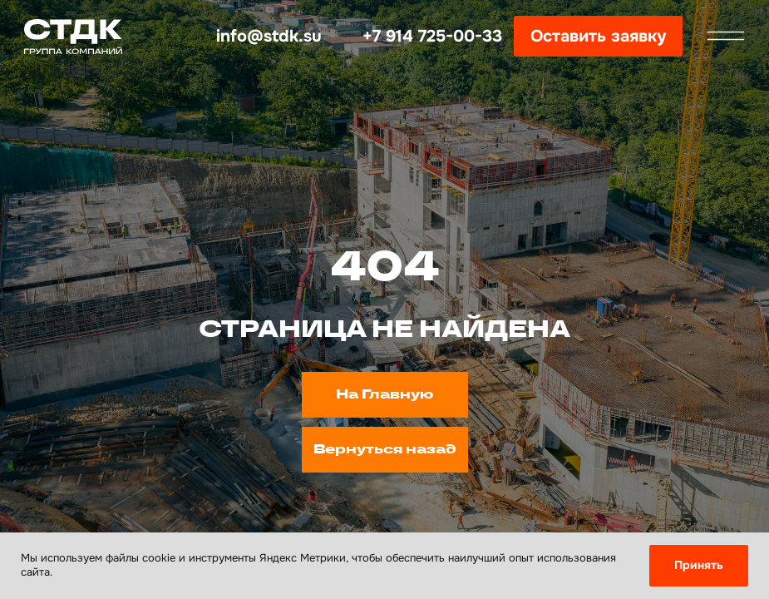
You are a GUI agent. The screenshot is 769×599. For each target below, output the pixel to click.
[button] (598, 36)
